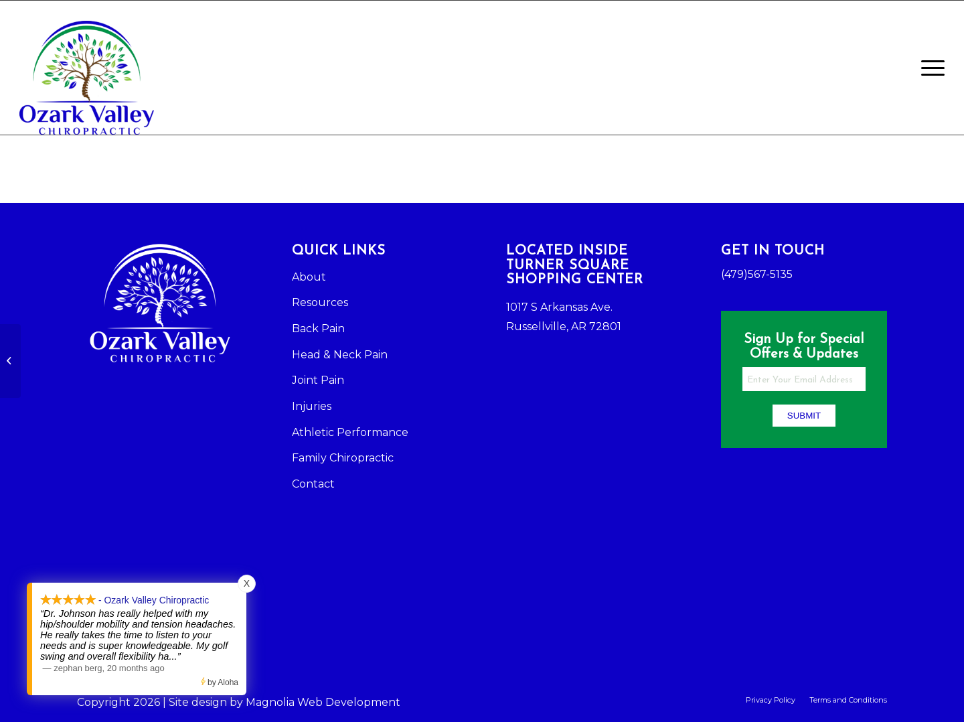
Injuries (311, 406)
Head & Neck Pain (340, 354)
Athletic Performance (350, 432)
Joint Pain (318, 380)
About (309, 277)
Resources (320, 302)
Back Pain (318, 328)
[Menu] (928, 68)
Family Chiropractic (343, 457)
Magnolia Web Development (323, 702)
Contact (313, 484)
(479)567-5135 (757, 274)
